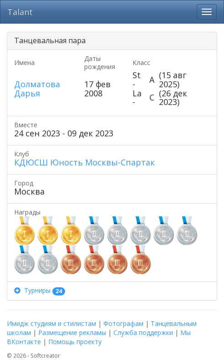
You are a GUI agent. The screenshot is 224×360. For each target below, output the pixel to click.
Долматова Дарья (37, 89)
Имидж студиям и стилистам (51, 323)
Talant (20, 11)
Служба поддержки (143, 332)
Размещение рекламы (72, 332)
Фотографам (123, 323)
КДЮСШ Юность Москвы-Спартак (84, 162)
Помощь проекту (75, 341)
